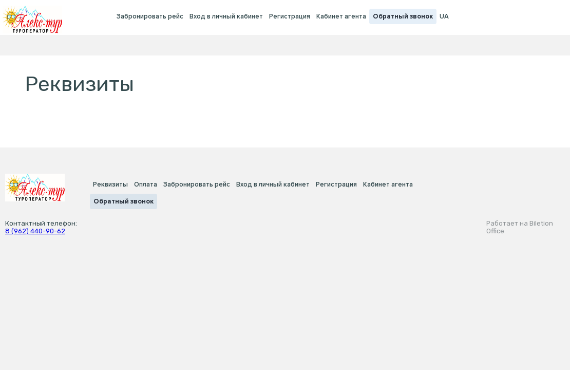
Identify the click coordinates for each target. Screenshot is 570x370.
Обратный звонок (403, 16)
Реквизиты (110, 184)
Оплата (145, 184)
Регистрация (289, 16)
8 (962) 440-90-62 (35, 231)
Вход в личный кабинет (226, 16)
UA (444, 16)
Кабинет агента (341, 16)
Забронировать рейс (150, 16)
